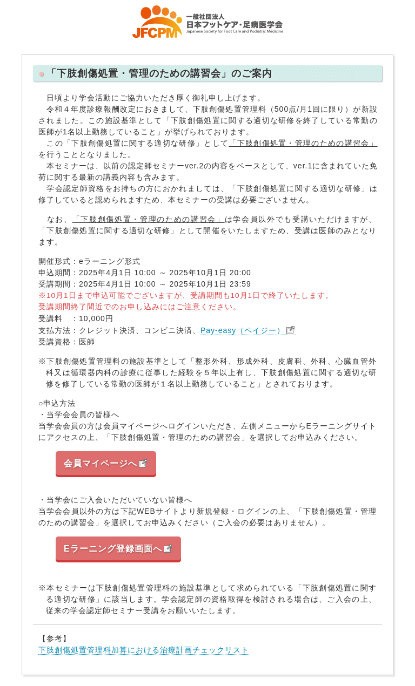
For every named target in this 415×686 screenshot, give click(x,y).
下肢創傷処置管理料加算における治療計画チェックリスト (143, 650)
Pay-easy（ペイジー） (242, 330)
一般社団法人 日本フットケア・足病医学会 (207, 21)
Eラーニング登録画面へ (113, 548)
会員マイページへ (100, 463)
